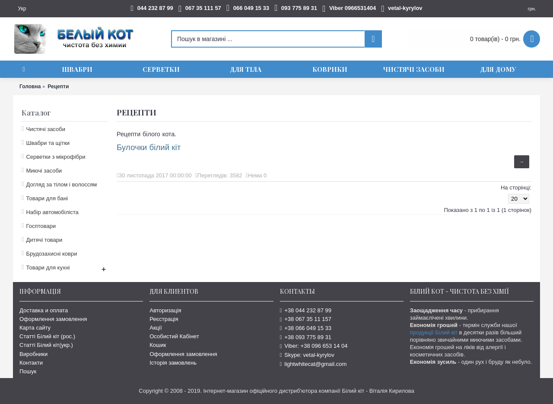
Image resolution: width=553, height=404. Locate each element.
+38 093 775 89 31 (306, 337)
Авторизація (165, 310)
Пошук (27, 371)
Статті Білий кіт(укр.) (46, 345)
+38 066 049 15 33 (306, 328)
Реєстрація (163, 319)
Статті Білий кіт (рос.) (47, 336)
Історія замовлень (173, 362)
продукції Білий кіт (434, 332)
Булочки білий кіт (149, 147)
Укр (22, 9)
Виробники (33, 354)
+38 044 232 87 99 (306, 310)
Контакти (31, 362)
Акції (155, 327)
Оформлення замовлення (53, 319)
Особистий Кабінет (174, 336)
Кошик (157, 345)
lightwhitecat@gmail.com (313, 364)
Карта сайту (35, 327)
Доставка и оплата (43, 310)
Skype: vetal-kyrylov (307, 355)
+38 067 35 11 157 (306, 319)
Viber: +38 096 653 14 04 (314, 346)
